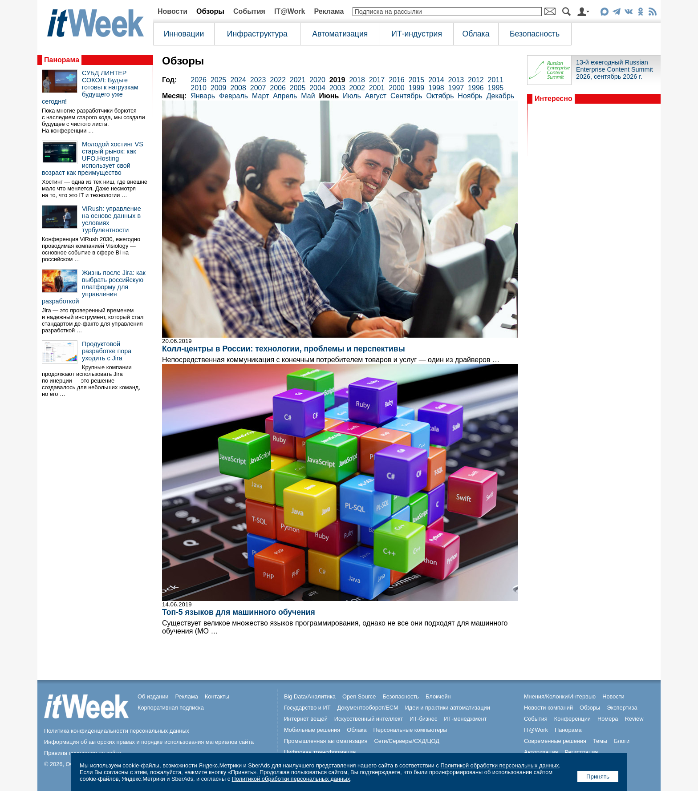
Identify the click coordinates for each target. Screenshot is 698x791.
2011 (496, 80)
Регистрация (581, 752)
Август (375, 96)
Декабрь (500, 96)
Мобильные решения (312, 729)
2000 (397, 88)
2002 (357, 88)
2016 (397, 80)
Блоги (621, 741)
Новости (172, 11)
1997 (456, 88)
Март (260, 96)
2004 (317, 88)
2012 (476, 80)
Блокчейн (438, 696)
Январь (203, 96)
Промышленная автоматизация (326, 741)
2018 (357, 80)
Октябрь (440, 96)
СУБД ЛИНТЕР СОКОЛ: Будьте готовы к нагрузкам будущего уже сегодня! (90, 87)
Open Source (359, 696)
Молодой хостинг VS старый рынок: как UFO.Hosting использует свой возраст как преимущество (92, 158)
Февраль (233, 96)
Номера (607, 718)
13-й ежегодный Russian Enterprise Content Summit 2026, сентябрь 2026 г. (614, 69)
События (249, 11)
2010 (199, 88)
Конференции (572, 718)
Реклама (329, 11)
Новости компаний (548, 707)
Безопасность (535, 33)
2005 (298, 88)
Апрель (285, 96)
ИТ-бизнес (423, 718)
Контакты (217, 696)
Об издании (153, 696)
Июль (352, 96)
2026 (199, 80)
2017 (377, 80)
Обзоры (210, 11)
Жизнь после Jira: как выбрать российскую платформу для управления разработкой (94, 287)
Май (308, 96)
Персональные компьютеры (410, 729)
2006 (278, 88)
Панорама (61, 60)
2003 (337, 88)
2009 (219, 88)
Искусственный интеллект (368, 718)
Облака (476, 33)
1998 (436, 88)
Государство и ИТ (307, 707)
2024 (238, 80)
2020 (317, 80)
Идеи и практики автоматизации (447, 707)
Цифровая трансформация (320, 752)
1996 (476, 88)
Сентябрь (406, 96)
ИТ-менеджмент (465, 718)
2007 (258, 88)
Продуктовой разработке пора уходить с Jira (106, 351)
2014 (436, 80)
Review (634, 718)
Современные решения (555, 741)
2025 (219, 80)
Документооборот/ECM (367, 707)
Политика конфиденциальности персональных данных (116, 730)
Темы (600, 741)
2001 (377, 88)
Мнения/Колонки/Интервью (560, 696)
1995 (496, 88)
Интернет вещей (306, 718)
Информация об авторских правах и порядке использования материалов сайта (149, 742)
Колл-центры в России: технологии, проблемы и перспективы (283, 348)
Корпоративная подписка (171, 707)
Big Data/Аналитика (310, 696)
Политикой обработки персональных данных (499, 765)
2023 (258, 80)
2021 (298, 80)
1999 (417, 88)
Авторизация (541, 752)
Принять (597, 776)
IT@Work (289, 11)
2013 (456, 80)
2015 (417, 80)
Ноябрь (470, 96)
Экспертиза (622, 707)
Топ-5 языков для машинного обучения (238, 612)
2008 (238, 88)
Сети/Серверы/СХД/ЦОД (406, 741)
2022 (278, 80)
